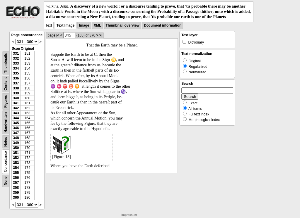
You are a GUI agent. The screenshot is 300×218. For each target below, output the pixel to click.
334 (16, 68)
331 (16, 53)
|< (57, 35)
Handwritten (6, 122)
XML (97, 25)
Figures (6, 101)
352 (16, 158)
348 (16, 138)
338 (16, 88)
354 (16, 168)
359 (16, 193)
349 (16, 143)
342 (16, 108)
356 (16, 178)
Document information (162, 25)
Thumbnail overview (122, 25)
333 (16, 63)
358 (16, 188)
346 (16, 128)
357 (16, 183)
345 (16, 123)
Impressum (129, 215)
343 (16, 113)
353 (16, 163)
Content (6, 83)
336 (16, 78)
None (6, 181)
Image (84, 25)
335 (16, 73)
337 (16, 83)
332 (16, 58)
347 (16, 133)
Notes (6, 141)
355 (16, 173)
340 (16, 98)
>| (100, 35)
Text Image (66, 25)
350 (16, 148)
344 (16, 118)
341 (16, 103)
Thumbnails (6, 62)
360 (16, 197)
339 (16, 93)
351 (16, 153)
